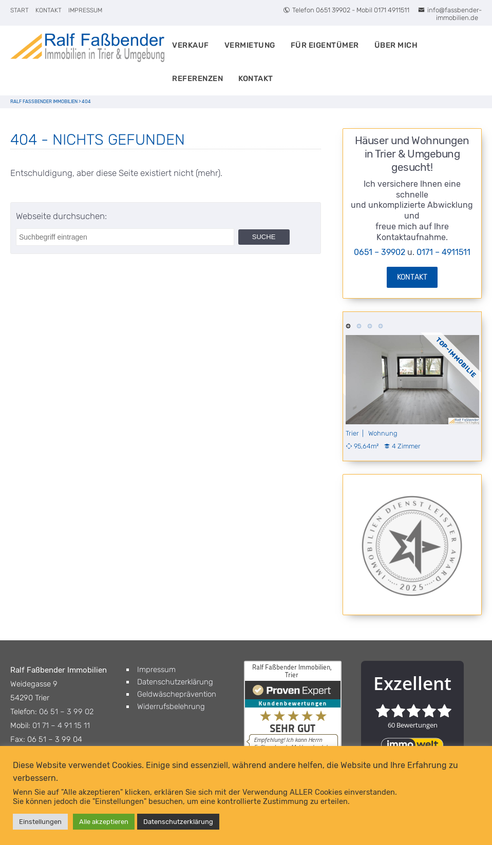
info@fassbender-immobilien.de (450, 14)
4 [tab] (381, 325)
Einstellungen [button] (40, 822)
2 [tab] (359, 325)
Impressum (85, 10)
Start (19, 10)
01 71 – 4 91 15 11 (61, 725)
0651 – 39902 (379, 252)
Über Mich (396, 45)
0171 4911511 (391, 10)
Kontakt (48, 10)
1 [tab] (348, 325)
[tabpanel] (412, 392)
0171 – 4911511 (443, 252)
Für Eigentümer (325, 45)
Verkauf (190, 45)
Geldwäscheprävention (176, 694)
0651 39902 (333, 10)
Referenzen (197, 78)
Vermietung (249, 45)
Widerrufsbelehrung (171, 706)
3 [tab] (370, 325)
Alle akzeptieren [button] (103, 822)
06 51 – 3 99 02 (66, 711)
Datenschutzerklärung (175, 681)
